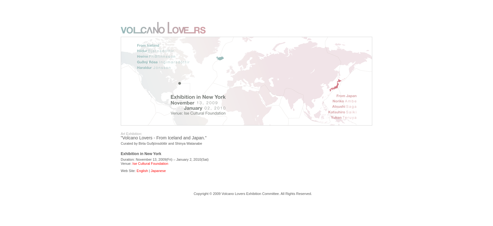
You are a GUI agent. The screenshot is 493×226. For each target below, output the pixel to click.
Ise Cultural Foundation (150, 163)
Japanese (158, 171)
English (142, 171)
